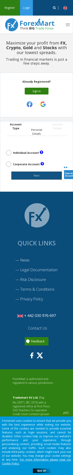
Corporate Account (28, 164)
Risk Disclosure (33, 279)
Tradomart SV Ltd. (25, 397)
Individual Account (28, 152)
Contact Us (37, 328)
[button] (65, 7)
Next (37, 175)
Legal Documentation (39, 269)
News (25, 260)
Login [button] (26, 8)
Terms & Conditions (37, 289)
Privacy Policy (31, 299)
